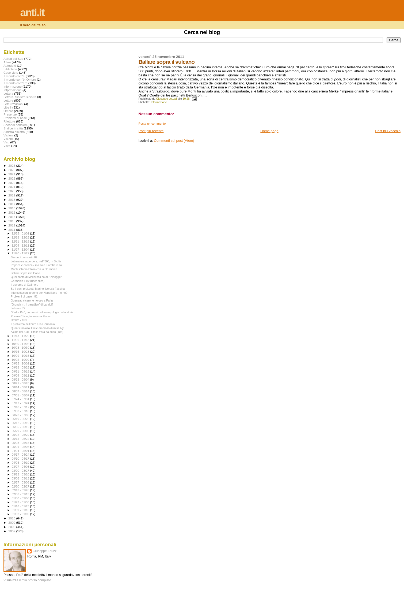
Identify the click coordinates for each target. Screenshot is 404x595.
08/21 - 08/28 (21, 383)
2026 (12, 165)
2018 (12, 199)
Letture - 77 (18, 308)
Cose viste (10, 72)
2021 (12, 186)
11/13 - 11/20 (21, 335)
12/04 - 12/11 (21, 245)
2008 (12, 527)
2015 (12, 212)
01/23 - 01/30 (21, 502)
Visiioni (8, 135)
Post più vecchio (388, 131)
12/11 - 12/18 (21, 241)
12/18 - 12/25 (21, 237)
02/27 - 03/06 (21, 482)
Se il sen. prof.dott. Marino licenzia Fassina (38, 288)
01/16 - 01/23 (21, 506)
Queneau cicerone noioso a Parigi (32, 300)
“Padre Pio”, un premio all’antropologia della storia (42, 312)
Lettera (8, 93)
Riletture (9, 121)
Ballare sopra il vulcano (25, 273)
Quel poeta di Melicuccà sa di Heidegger (36, 276)
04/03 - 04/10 (21, 462)
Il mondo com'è (14, 76)
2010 (12, 518)
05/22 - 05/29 (21, 434)
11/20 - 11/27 (21, 253)
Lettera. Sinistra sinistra (19, 97)
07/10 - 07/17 (21, 407)
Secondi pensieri (15, 125)
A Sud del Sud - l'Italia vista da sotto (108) (37, 331)
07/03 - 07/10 (21, 411)
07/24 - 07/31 (21, 399)
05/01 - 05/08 (21, 446)
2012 (12, 225)
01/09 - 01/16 (21, 510)
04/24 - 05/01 (21, 450)
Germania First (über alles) (27, 280)
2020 (12, 191)
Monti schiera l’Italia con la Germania (34, 269)
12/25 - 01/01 (21, 233)
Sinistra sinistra (14, 131)
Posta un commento (152, 123)
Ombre (8, 111)
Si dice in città (13, 128)
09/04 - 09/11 (21, 375)
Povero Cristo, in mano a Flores (31, 316)
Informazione (159, 102)
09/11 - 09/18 (21, 371)
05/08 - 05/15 (21, 442)
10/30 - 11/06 (21, 343)
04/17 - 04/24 (21, 454)
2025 (12, 170)
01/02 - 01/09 (21, 514)
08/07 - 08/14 (21, 391)
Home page (269, 131)
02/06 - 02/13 (21, 494)
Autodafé (9, 65)
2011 (12, 229)
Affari (7, 62)
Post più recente (151, 131)
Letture (8, 100)
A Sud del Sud (13, 58)
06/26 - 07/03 (21, 415)
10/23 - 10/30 (21, 347)
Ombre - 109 (18, 320)
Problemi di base (15, 118)
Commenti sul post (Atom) (174, 141)
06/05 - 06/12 (21, 427)
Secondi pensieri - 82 (24, 257)
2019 (12, 195)
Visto (6, 145)
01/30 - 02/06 (21, 498)
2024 (12, 174)
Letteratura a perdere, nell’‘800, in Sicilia (36, 261)
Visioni (8, 138)
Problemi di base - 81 (24, 296)
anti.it (32, 12)
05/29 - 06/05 (21, 431)
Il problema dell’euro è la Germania (33, 324)
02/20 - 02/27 (21, 486)
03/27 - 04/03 (21, 466)
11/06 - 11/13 (21, 339)
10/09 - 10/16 (21, 355)
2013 (12, 221)
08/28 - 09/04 (21, 379)
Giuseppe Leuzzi (45, 551)
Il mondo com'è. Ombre (19, 79)
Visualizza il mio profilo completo (27, 580)
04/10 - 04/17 (21, 458)
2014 (12, 216)
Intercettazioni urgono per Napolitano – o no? (39, 292)
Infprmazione (12, 90)
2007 (12, 531)
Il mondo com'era (15, 83)
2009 (12, 522)
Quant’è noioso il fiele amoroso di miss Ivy (37, 328)
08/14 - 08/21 (21, 387)
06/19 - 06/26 (21, 419)
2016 (12, 208)
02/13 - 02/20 (21, 490)
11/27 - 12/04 (21, 249)
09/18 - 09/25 (21, 367)
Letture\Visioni (13, 104)
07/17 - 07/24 (21, 403)
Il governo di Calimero (24, 284)
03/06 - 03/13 (21, 478)
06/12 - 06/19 (21, 423)
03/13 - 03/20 (21, 474)
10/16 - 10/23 (21, 351)
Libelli (7, 107)
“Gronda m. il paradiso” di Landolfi (32, 304)
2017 (12, 204)
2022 (12, 182)
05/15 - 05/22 (21, 438)
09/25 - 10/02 (21, 363)
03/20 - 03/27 (21, 470)
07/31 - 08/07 (21, 395)
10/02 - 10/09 (21, 359)
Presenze (10, 114)
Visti (6, 142)
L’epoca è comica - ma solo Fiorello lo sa (36, 265)
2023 (12, 178)
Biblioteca (10, 69)
